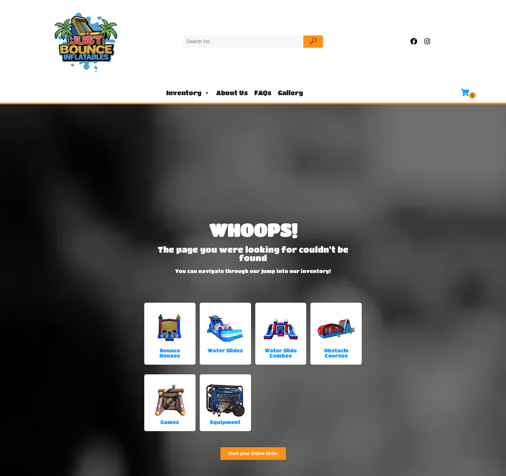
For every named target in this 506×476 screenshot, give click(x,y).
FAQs (262, 92)
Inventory (188, 92)
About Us (232, 92)
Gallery (290, 92)
